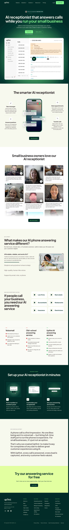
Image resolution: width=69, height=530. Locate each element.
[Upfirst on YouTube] (11, 511)
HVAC (56, 505)
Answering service (38, 501)
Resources (38, 2)
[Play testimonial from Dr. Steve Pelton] (21, 173)
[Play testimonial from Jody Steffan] (41, 181)
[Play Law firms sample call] (34, 295)
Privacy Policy (36, 522)
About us (25, 501)
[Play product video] (34, 59)
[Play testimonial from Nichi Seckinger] (21, 199)
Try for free (59, 2)
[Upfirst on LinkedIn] (8, 511)
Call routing (36, 507)
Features (18, 2)
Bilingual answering (38, 505)
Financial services (59, 514)
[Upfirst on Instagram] (5, 511)
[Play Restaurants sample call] (51, 302)
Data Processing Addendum (53, 522)
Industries (24, 2)
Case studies (26, 510)
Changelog (47, 503)
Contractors (57, 503)
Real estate (57, 511)
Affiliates (25, 512)
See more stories (33, 220)
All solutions (36, 514)
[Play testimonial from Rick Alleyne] (61, 173)
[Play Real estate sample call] (51, 295)
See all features (34, 138)
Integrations (47, 505)
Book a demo (39, 31)
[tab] (19, 257)
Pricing (44, 2)
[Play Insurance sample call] (34, 310)
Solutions (30, 2)
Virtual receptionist (38, 503)
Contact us (25, 514)
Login (54, 2)
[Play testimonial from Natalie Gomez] (61, 199)
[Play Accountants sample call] (34, 302)
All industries (58, 516)
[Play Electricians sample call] (51, 310)
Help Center (26, 507)
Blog (24, 503)
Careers (25, 505)
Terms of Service (44, 522)
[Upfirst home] (6, 3)
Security (62, 522)
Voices (46, 507)
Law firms (57, 501)
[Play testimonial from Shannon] (41, 201)
